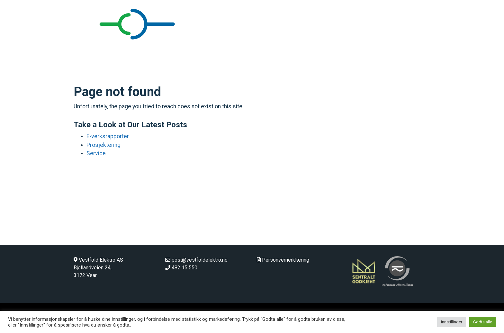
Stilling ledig (470, 42)
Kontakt (439, 42)
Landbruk (371, 42)
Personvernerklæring (285, 260)
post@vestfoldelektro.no (200, 260)
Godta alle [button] (482, 322)
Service (96, 153)
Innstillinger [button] (451, 322)
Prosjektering (103, 145)
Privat (345, 42)
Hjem (300, 42)
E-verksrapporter (107, 136)
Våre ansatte (406, 42)
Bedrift (322, 42)
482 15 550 (184, 268)
